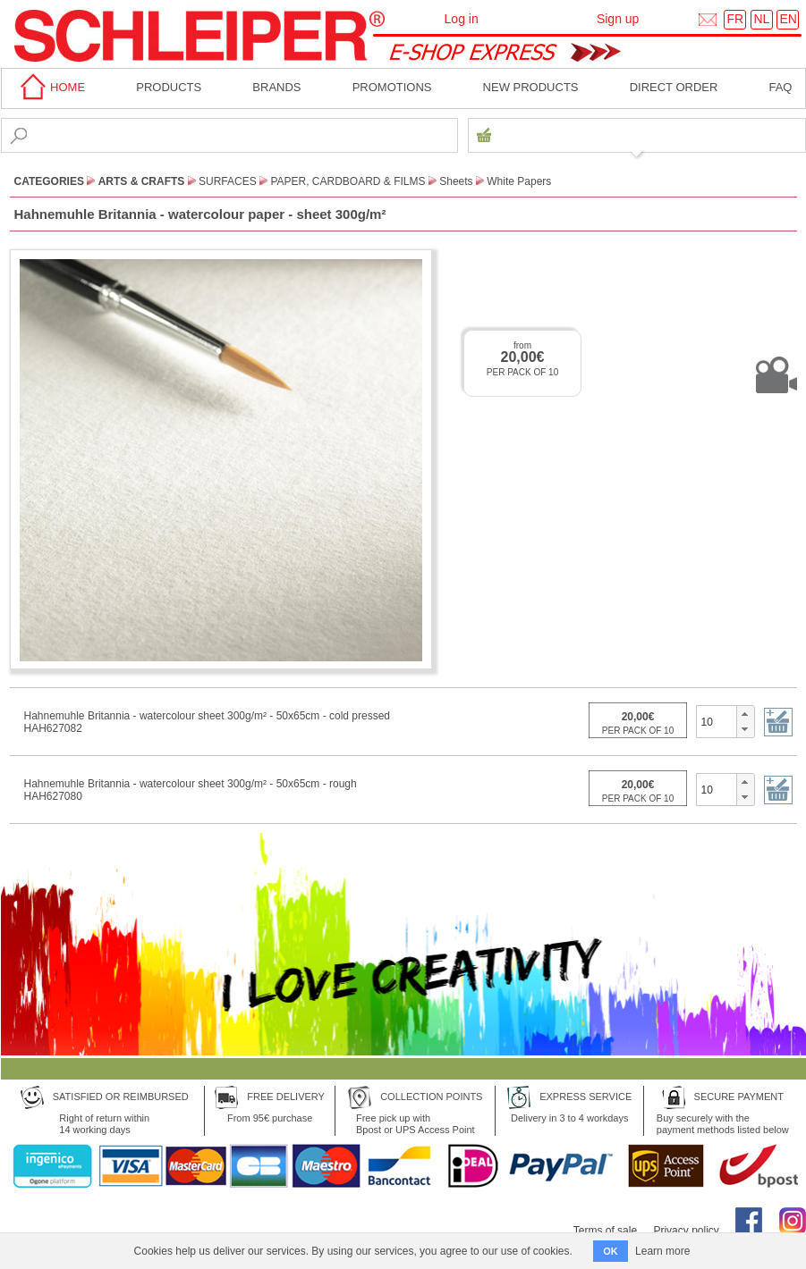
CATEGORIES (49, 181)
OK (610, 1251)
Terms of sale (605, 1230)
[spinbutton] (717, 721)
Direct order (674, 87)
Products (168, 87)
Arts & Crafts (141, 181)
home (50, 87)
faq (780, 87)
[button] (744, 714)
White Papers (519, 181)
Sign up (618, 19)
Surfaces (228, 181)
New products (531, 87)
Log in (462, 19)
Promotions (392, 87)
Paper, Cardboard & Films (347, 181)
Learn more (662, 1251)
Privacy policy (685, 1230)
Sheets (455, 181)
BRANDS (276, 87)
